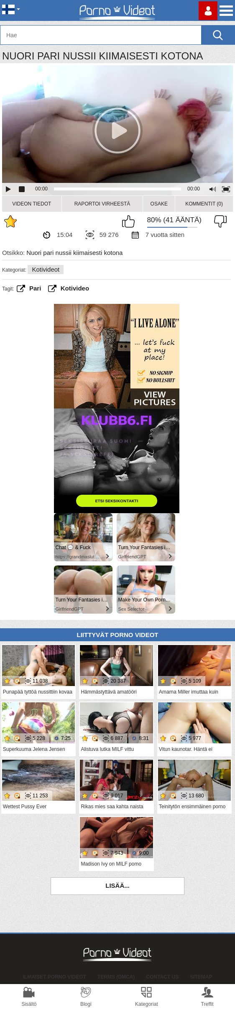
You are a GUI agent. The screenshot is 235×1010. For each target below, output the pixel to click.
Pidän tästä (130, 221)
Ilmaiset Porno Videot (54, 977)
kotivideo (75, 288)
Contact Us (162, 977)
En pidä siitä (218, 221)
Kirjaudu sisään (208, 10)
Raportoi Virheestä (102, 204)
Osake (159, 204)
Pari (35, 288)
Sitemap (201, 977)
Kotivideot (45, 269)
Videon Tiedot (31, 204)
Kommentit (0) (204, 204)
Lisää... (117, 885)
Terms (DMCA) (116, 977)
